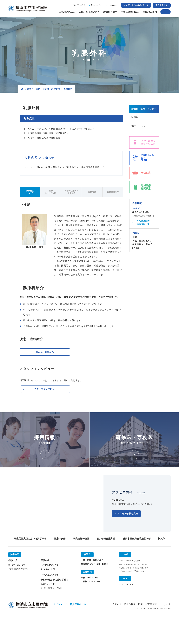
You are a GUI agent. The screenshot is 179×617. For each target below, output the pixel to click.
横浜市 (161, 539)
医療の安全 (60, 539)
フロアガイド (79, 5)
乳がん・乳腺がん (45, 352)
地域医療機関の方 (130, 12)
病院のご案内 (150, 12)
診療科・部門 (110, 12)
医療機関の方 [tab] (113, 192)
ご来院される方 (67, 12)
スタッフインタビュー (45, 389)
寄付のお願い (96, 5)
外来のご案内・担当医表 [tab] (71, 192)
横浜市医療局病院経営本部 (137, 539)
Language (112, 5)
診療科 (134, 117)
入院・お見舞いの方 (89, 12)
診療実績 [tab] (92, 192)
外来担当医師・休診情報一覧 (144, 222)
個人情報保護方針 (106, 539)
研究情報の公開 (81, 539)
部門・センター (139, 126)
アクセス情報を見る (127, 514)
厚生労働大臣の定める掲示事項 (30, 539)
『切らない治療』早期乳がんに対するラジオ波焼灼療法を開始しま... (70, 167)
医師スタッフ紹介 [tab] (51, 192)
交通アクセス (162, 5)
